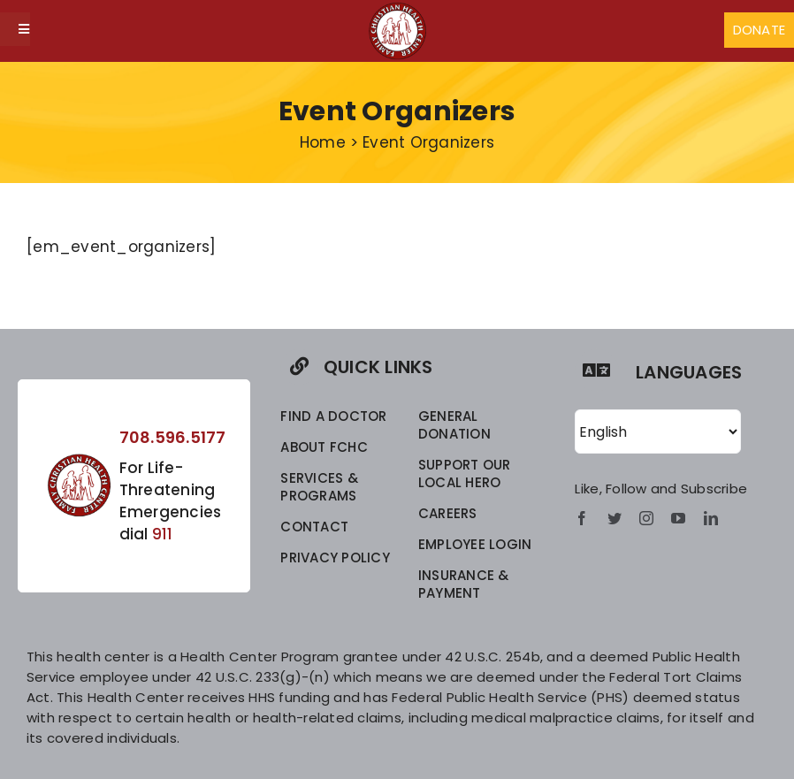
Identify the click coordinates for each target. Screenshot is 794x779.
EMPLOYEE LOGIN (475, 544)
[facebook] (582, 518)
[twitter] (614, 518)
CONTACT (314, 526)
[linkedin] (711, 518)
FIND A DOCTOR (333, 416)
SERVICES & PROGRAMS (319, 487)
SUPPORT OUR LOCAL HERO (464, 473)
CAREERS (447, 513)
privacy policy (335, 557)
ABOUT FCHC (324, 447)
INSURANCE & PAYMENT (463, 584)
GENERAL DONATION (454, 425)
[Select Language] (658, 431)
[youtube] (678, 518)
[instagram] (646, 518)
